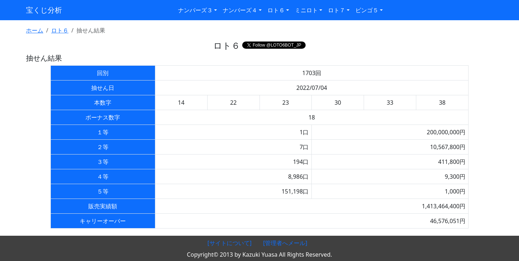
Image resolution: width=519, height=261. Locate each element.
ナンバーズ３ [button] (195, 10)
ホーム (34, 30)
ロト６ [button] (276, 10)
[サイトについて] (229, 243)
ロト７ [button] (336, 10)
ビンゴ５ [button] (366, 10)
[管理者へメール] (285, 243)
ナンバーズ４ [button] (240, 10)
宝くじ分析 (44, 10)
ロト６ (59, 30)
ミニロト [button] (306, 10)
